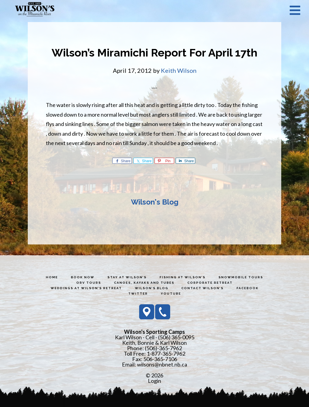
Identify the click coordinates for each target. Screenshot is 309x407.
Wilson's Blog (154, 202)
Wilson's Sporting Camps (34, 10)
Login (154, 380)
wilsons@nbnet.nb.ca (162, 364)
